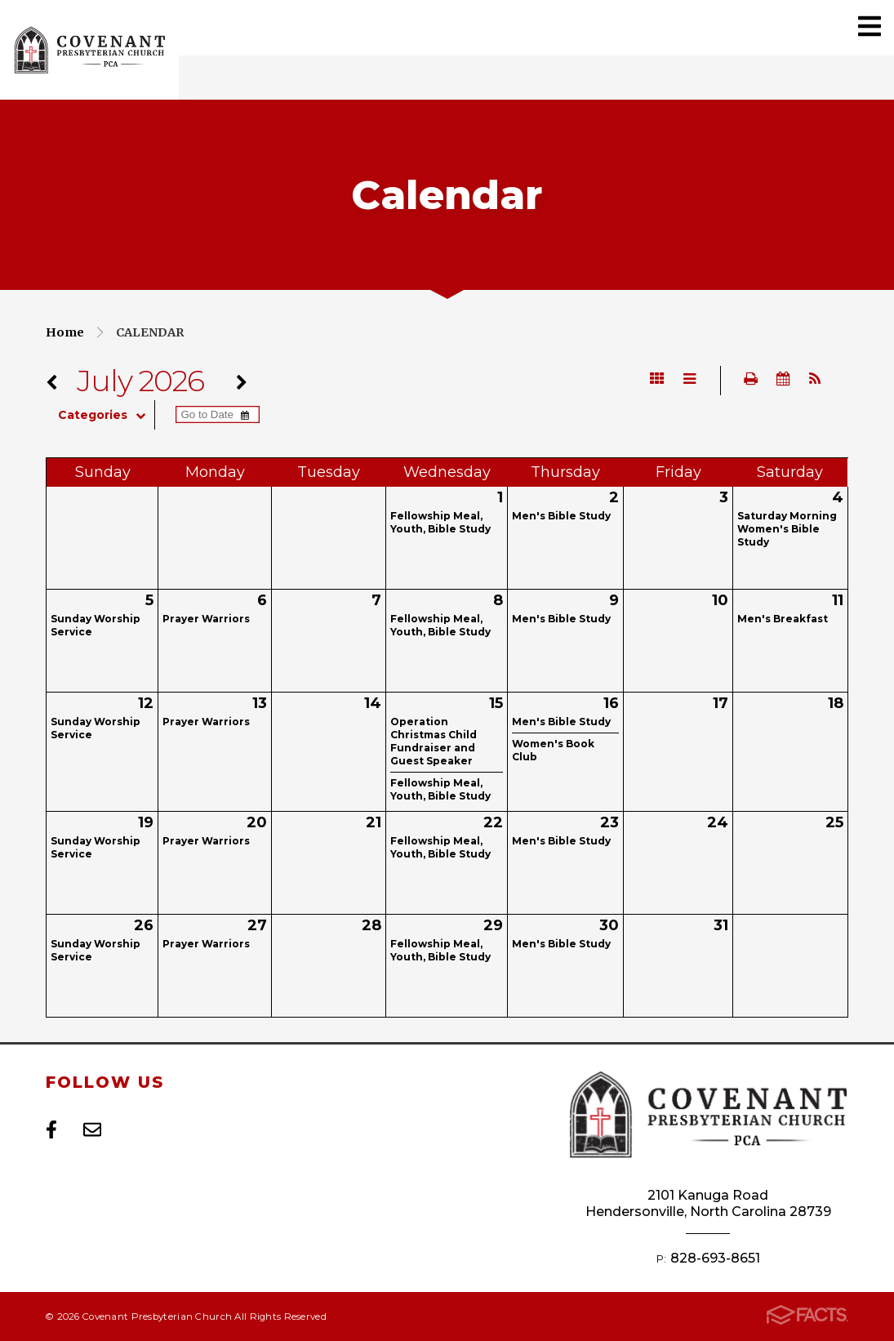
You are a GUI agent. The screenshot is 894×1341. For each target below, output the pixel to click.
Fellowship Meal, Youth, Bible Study (440, 522)
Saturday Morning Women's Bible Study (787, 529)
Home (65, 332)
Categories (105, 415)
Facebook (51, 1129)
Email (92, 1129)
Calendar (150, 332)
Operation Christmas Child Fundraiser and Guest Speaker (433, 741)
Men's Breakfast (782, 619)
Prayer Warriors (206, 619)
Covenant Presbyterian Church (89, 50)
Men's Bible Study (561, 516)
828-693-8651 (715, 1258)
